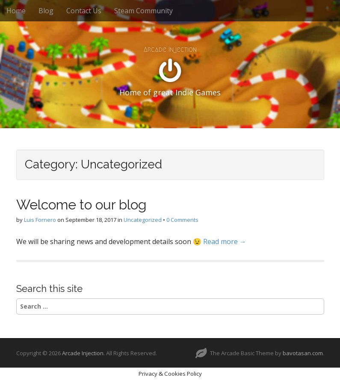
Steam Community (143, 10)
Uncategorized (143, 220)
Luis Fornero (40, 220)
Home (16, 10)
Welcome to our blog (81, 204)
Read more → (224, 241)
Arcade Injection (170, 49)
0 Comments (182, 220)
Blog (45, 10)
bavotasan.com (303, 353)
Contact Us (83, 10)
